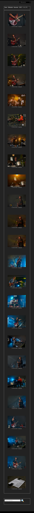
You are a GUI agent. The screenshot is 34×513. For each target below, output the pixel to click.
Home (6, 7)
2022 (20, 7)
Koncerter (16, 7)
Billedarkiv (10, 7)
